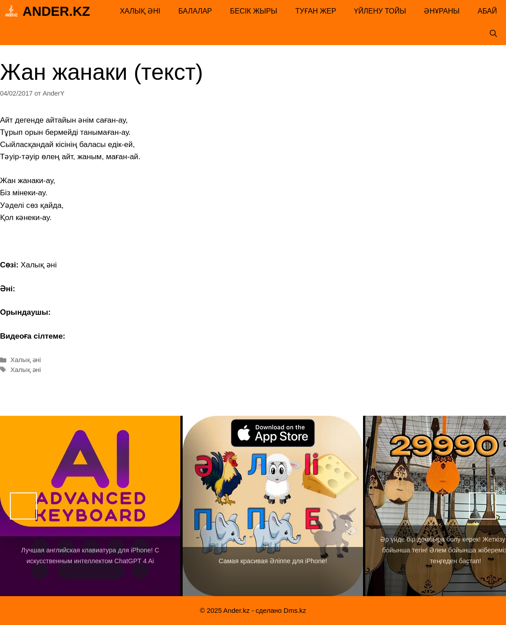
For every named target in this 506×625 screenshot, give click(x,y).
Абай (487, 11)
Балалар (195, 11)
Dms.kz (295, 610)
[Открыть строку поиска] (493, 34)
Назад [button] (23, 505)
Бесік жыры (253, 11)
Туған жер (315, 11)
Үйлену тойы (380, 11)
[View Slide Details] (90, 506)
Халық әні (140, 11)
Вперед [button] (482, 505)
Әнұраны (442, 11)
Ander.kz (56, 11)
